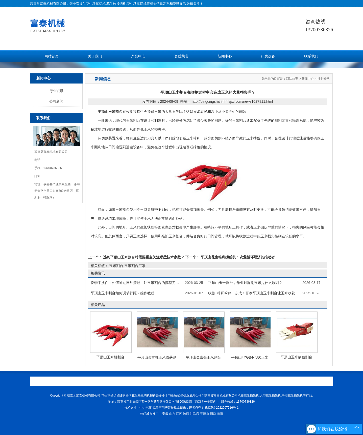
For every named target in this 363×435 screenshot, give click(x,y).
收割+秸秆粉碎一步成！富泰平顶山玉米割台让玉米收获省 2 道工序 (260, 293)
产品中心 (138, 56)
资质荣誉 (181, 56)
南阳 (220, 414)
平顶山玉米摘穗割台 (296, 357)
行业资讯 (56, 91)
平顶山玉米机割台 (110, 357)
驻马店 (194, 414)
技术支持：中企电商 (138, 407)
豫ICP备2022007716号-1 (221, 407)
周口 (213, 414)
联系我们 (311, 56)
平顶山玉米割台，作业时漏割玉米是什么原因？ (245, 283)
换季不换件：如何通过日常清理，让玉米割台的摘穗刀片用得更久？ (144, 283)
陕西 (186, 414)
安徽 (165, 414)
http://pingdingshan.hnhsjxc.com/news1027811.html (232, 101)
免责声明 (159, 407)
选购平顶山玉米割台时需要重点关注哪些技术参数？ (144, 257)
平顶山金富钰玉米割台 (203, 357)
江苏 (179, 414)
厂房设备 (268, 56)
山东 (172, 414)
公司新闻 (56, 101)
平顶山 (204, 414)
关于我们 (95, 56)
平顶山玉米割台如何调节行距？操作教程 (122, 293)
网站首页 (51, 56)
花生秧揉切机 (96, 4)
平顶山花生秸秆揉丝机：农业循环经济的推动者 (237, 257)
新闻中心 (225, 56)
